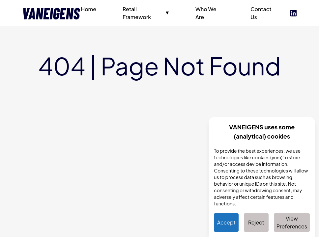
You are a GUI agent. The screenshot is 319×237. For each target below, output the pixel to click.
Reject (256, 222)
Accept (226, 222)
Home (88, 9)
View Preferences (291, 222)
